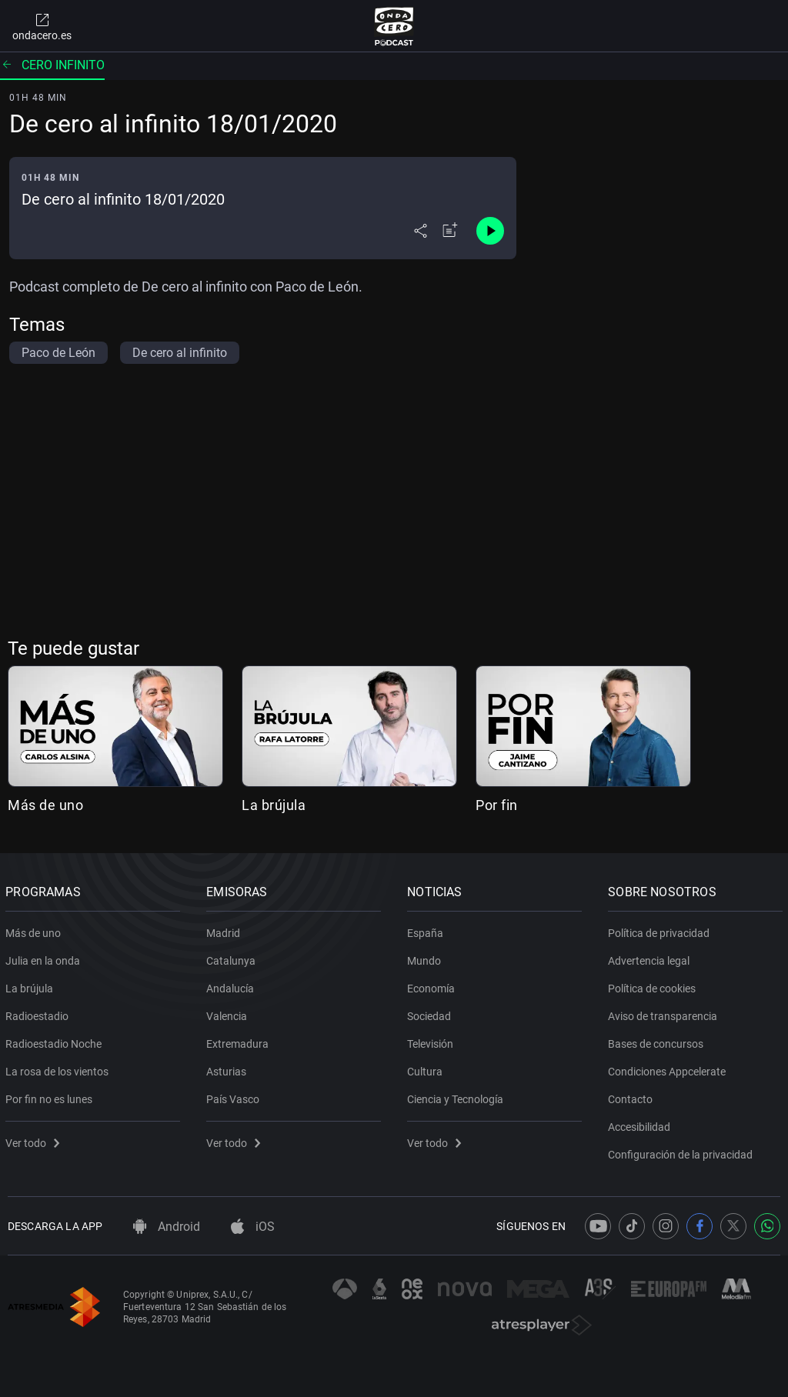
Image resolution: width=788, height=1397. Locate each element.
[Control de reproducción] (490, 231)
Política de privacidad (661, 930)
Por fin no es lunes (51, 1096)
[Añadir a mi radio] (450, 230)
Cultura (427, 1068)
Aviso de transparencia (665, 1013)
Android (166, 1226)
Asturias (229, 1068)
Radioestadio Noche (56, 1041)
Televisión (432, 1041)
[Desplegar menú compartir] (420, 230)
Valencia (229, 1013)
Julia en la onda (45, 958)
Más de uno (45, 805)
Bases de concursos (658, 1041)
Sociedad (431, 1013)
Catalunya (233, 958)
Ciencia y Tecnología (457, 1096)
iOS (253, 1226)
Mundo (426, 958)
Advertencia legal (651, 958)
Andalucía (232, 985)
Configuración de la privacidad (682, 1151)
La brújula (274, 805)
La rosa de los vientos (59, 1068)
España (427, 930)
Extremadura (240, 1041)
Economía (433, 985)
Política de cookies (654, 985)
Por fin (497, 805)
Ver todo (35, 1140)
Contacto (632, 1096)
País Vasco (235, 1096)
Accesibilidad (641, 1124)
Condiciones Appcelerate (669, 1068)
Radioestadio (39, 1013)
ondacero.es (42, 26)
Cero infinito (52, 65)
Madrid (225, 930)
